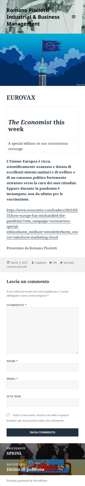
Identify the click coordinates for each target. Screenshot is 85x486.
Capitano (40, 262)
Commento (17, 305)
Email (12, 379)
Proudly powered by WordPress (27, 481)
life (55, 262)
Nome (12, 361)
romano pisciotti (17, 267)
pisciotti (68, 262)
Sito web (14, 396)
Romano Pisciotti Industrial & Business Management (33, 17)
